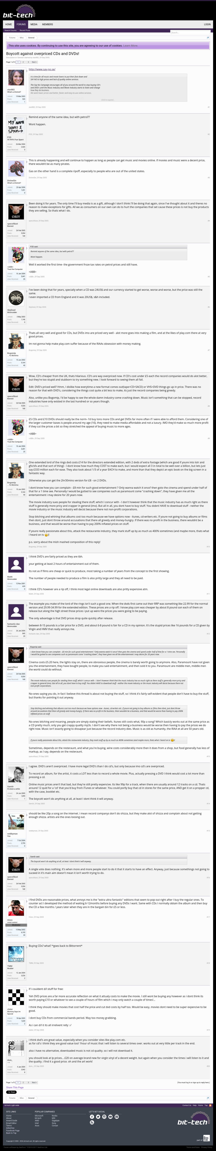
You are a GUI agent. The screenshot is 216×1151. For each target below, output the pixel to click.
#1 (209, 107)
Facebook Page (12, 1131)
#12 (208, 634)
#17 (208, 917)
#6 (209, 307)
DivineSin (11, 180)
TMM (9, 966)
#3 (209, 178)
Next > (34, 62)
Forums (21, 24)
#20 (208, 1066)
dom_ (9, 1060)
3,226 (23, 975)
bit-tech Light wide (12, 1105)
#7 (209, 350)
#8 (209, 406)
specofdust (12, 224)
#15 (208, 831)
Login (207, 24)
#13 (208, 756)
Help (195, 1105)
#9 (209, 438)
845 (23, 633)
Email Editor (11, 1123)
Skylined (11, 310)
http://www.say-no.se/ (42, 69)
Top (206, 1105)
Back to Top (11, 1133)
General (20, 58)
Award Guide (11, 1120)
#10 (208, 547)
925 (23, 99)
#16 (208, 878)
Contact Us (187, 1105)
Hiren (9, 920)
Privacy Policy (206, 1147)
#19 (208, 1030)
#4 (209, 221)
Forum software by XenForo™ (26, 1147)
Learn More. (130, 45)
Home (8, 24)
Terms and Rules (193, 1147)
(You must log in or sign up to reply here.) (194, 1083)
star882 (36, 58)
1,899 (23, 796)
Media (34, 24)
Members (47, 24)
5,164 (23, 363)
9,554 (23, 233)
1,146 (23, 319)
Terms (9, 1125)
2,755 (23, 843)
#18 (208, 963)
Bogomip (11, 353)
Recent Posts (25, 30)
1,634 (23, 1021)
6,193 (23, 932)
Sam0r (10, 786)
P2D (9, 137)
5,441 (23, 276)
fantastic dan (13, 624)
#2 (209, 134)
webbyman (12, 834)
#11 (208, 594)
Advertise (10, 1128)
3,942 (23, 1070)
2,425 (23, 147)
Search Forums (10, 30)
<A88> (10, 267)
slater (10, 1009)
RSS (210, 1105)
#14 (208, 804)
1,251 (23, 190)
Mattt (9, 577)
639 (23, 586)
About (8, 1118)
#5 (209, 277)
